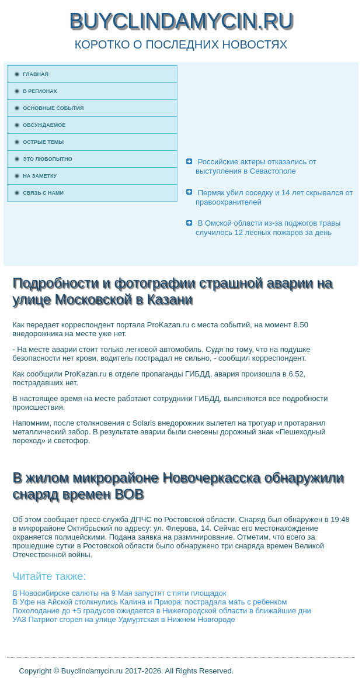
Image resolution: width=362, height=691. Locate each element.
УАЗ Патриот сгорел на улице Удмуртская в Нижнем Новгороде (123, 619)
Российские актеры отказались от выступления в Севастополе (256, 166)
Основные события (53, 108)
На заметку (40, 176)
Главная (35, 74)
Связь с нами (43, 193)
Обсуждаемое (44, 125)
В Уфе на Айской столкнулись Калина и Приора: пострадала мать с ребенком (149, 601)
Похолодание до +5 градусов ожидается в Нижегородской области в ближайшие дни (161, 610)
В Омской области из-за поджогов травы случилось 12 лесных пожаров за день (268, 228)
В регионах (40, 91)
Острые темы (43, 142)
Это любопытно (47, 159)
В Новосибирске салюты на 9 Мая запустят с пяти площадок (119, 593)
